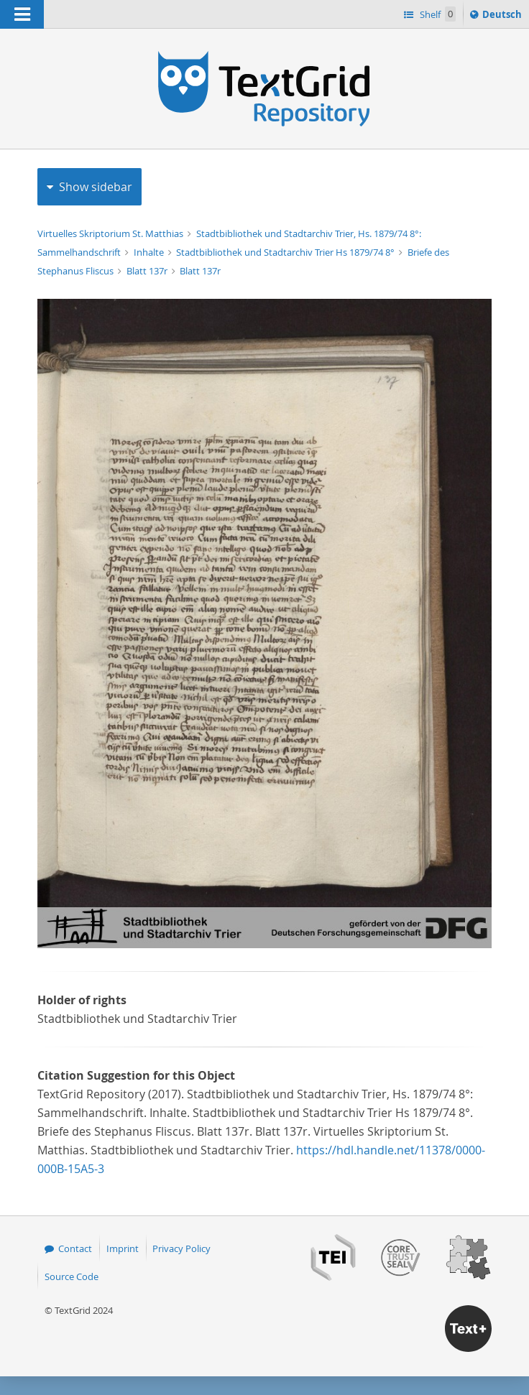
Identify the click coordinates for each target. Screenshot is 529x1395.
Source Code (71, 1276)
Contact (75, 1248)
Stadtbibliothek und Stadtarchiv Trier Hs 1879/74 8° (286, 252)
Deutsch (503, 16)
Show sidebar (95, 187)
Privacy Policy (181, 1248)
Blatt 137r (148, 270)
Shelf (437, 14)
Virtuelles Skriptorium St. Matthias (111, 233)
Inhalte (150, 252)
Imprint (122, 1248)
